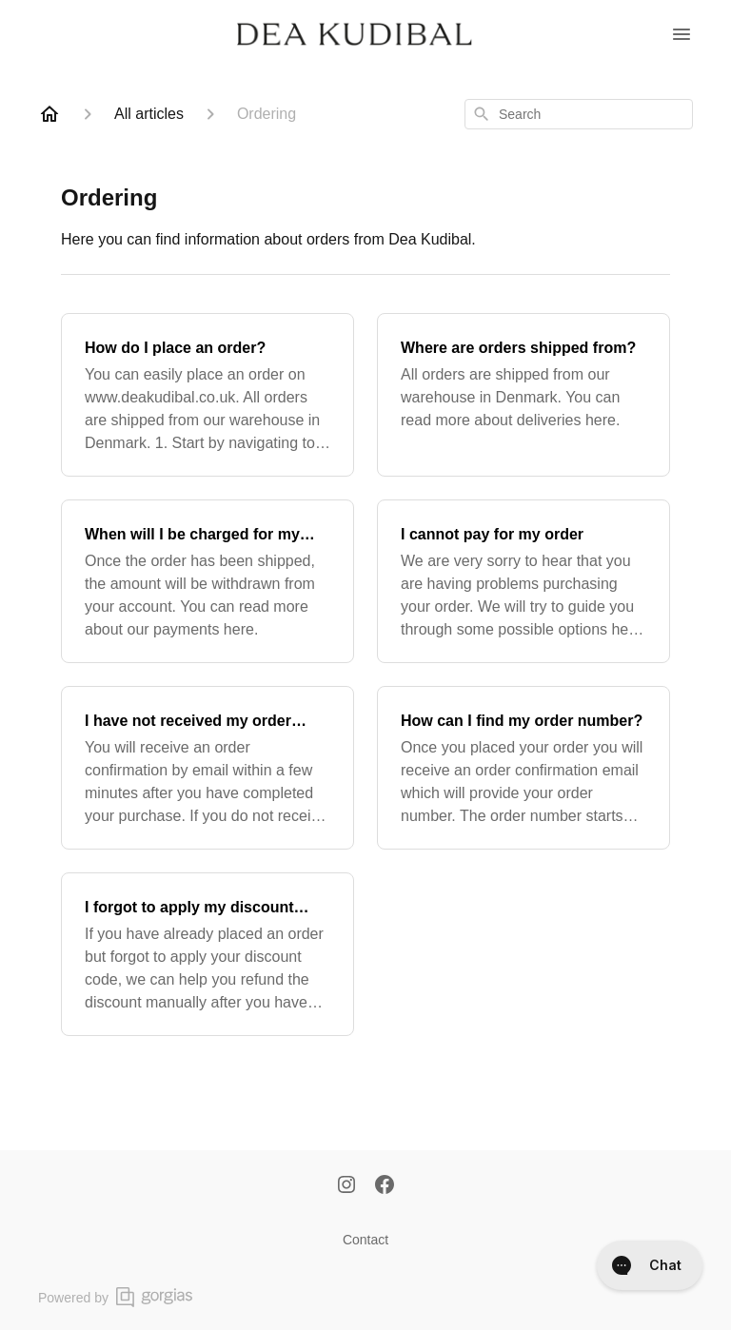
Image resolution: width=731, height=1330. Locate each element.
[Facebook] (384, 1186)
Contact (365, 1239)
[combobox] (578, 114)
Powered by (115, 1297)
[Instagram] (346, 1186)
